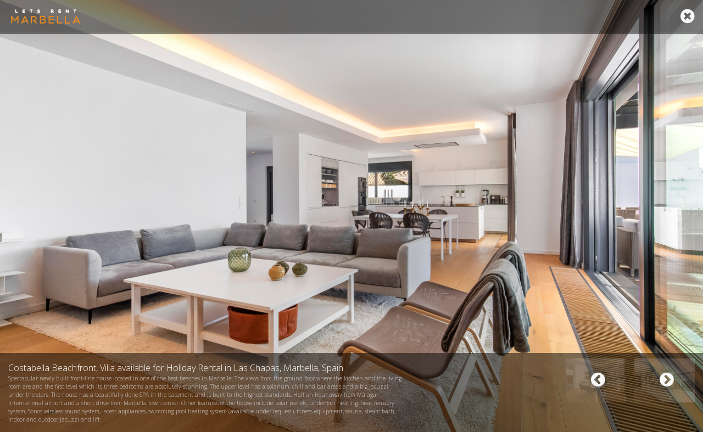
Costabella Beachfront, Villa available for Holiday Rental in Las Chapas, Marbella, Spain (175, 368)
